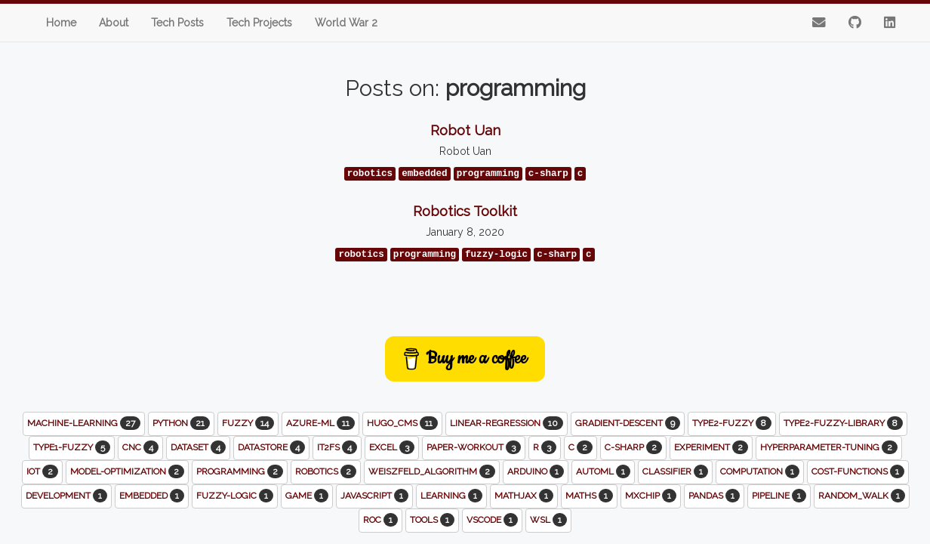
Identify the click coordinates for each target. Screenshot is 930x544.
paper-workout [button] (474, 447)
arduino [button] (535, 471)
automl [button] (603, 471)
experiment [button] (711, 447)
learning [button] (451, 495)
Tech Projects (259, 23)
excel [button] (391, 447)
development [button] (66, 495)
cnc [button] (140, 447)
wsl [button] (548, 520)
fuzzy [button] (248, 423)
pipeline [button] (779, 495)
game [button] (306, 495)
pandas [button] (714, 495)
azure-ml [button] (320, 423)
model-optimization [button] (127, 471)
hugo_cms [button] (402, 423)
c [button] (580, 447)
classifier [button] (675, 471)
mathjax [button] (523, 495)
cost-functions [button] (857, 471)
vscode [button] (492, 520)
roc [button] (380, 520)
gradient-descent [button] (627, 423)
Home (61, 23)
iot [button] (42, 471)
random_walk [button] (861, 495)
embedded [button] (151, 495)
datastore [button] (271, 447)
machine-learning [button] (83, 423)
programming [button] (239, 471)
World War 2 (346, 23)
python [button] (181, 423)
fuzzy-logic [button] (234, 495)
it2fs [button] (337, 447)
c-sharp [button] (633, 447)
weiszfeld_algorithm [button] (431, 471)
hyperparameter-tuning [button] (829, 447)
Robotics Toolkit (465, 211)
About (113, 23)
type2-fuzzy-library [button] (843, 423)
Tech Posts (177, 23)
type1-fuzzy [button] (71, 447)
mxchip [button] (650, 495)
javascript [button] (374, 495)
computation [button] (759, 471)
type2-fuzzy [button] (731, 423)
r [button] (544, 447)
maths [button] (589, 495)
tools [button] (432, 520)
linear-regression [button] (506, 423)
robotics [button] (325, 471)
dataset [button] (198, 447)
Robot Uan (465, 130)
